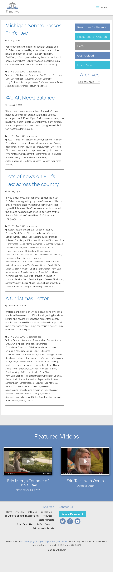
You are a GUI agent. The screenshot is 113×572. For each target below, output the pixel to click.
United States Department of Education (44, 397)
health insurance (25, 365)
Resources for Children (92, 36)
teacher (46, 161)
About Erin (22, 524)
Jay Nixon (54, 365)
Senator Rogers (36, 279)
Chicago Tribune (44, 230)
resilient (48, 379)
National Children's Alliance (47, 261)
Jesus (8, 369)
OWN (23, 372)
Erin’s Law (19, 512)
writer (22, 400)
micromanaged (42, 154)
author (11, 230)
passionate (33, 372)
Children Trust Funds (15, 233)
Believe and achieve (24, 230)
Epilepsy (20, 358)
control (48, 143)
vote (51, 286)
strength (27, 286)
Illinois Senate (43, 251)
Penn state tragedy (34, 376)
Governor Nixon (24, 361)
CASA (8, 344)
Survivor (46, 393)
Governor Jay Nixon (53, 244)
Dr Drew (9, 240)
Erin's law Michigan (14, 79)
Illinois (38, 365)
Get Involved (85, 55)
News (32, 524)
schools (9, 279)
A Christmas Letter (27, 298)
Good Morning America (31, 244)
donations (10, 358)
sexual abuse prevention (17, 86)
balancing (48, 140)
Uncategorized (34, 72)
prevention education (45, 276)
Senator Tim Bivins (54, 279)
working (9, 164)
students (28, 161)
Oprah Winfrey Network (16, 269)
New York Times (48, 369)
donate (58, 354)
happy (46, 150)
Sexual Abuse (28, 283)
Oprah (43, 265)
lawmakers (10, 258)
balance (38, 140)
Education (33, 75)
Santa (55, 379)
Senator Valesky (13, 283)
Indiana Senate (12, 254)
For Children (10, 516)
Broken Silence (54, 340)
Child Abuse (21, 75)
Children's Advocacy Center (18, 351)
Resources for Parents (91, 27)
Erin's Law (57, 75)
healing (54, 361)
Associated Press (30, 340)
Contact (48, 524)
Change (58, 140)
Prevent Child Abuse (48, 272)
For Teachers (46, 512)
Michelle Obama (13, 261)
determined (10, 147)
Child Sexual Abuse (38, 347)
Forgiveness (12, 244)
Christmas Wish (29, 354)
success (37, 161)
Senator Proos (56, 82)
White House (11, 400)
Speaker (9, 393)
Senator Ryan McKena (46, 383)
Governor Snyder (33, 79)
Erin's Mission (56, 358)
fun (27, 150)
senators (45, 386)
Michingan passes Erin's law (34, 82)
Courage (58, 143)
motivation (57, 154)
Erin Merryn (45, 75)
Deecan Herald (36, 237)
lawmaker (47, 79)
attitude (29, 140)
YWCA (29, 400)
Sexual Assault (51, 390)
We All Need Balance (30, 98)
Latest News (85, 65)
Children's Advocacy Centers (41, 233)
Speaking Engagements (28, 516)
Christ (36, 351)
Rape (40, 379)
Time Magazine (40, 286)
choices (40, 143)
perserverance (12, 272)
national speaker (13, 265)
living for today (12, 82)
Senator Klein (21, 279)
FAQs (80, 46)
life (60, 150)
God (13, 361)
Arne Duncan (14, 340)
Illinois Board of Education (41, 247)
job (51, 150)
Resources (47, 516)
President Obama (29, 272)
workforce (56, 161)
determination (50, 237)
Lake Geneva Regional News (47, 254)
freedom (20, 150)
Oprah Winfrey (55, 265)
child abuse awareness (36, 344)
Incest (45, 365)
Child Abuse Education (16, 347)
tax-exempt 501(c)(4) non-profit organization (43, 541)
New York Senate (31, 265)
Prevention (31, 379)
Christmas (45, 351)
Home (9, 512)
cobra (41, 354)
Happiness (36, 150)
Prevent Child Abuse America (19, 276)
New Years (33, 369)
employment (43, 147)
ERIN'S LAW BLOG (16, 72)
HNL (25, 247)
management (27, 154)
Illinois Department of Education (20, 251)
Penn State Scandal (14, 376)
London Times (40, 258)
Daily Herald (21, 237)
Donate (50, 528)
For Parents (31, 512)
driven (21, 147)
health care (10, 365)
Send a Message (71, 514)
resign (18, 157)
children (22, 143)
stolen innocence (38, 86)
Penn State (56, 269)
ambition (20, 140)
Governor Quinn (14, 247)
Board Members (46, 520)
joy (56, 150)
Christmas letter (12, 354)
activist (11, 75)
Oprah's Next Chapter (40, 269)
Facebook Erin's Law (48, 240)
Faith (61, 240)
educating (30, 147)
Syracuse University (14, 397)
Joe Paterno (26, 254)
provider (9, 157)
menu (104, 7)
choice (31, 143)
